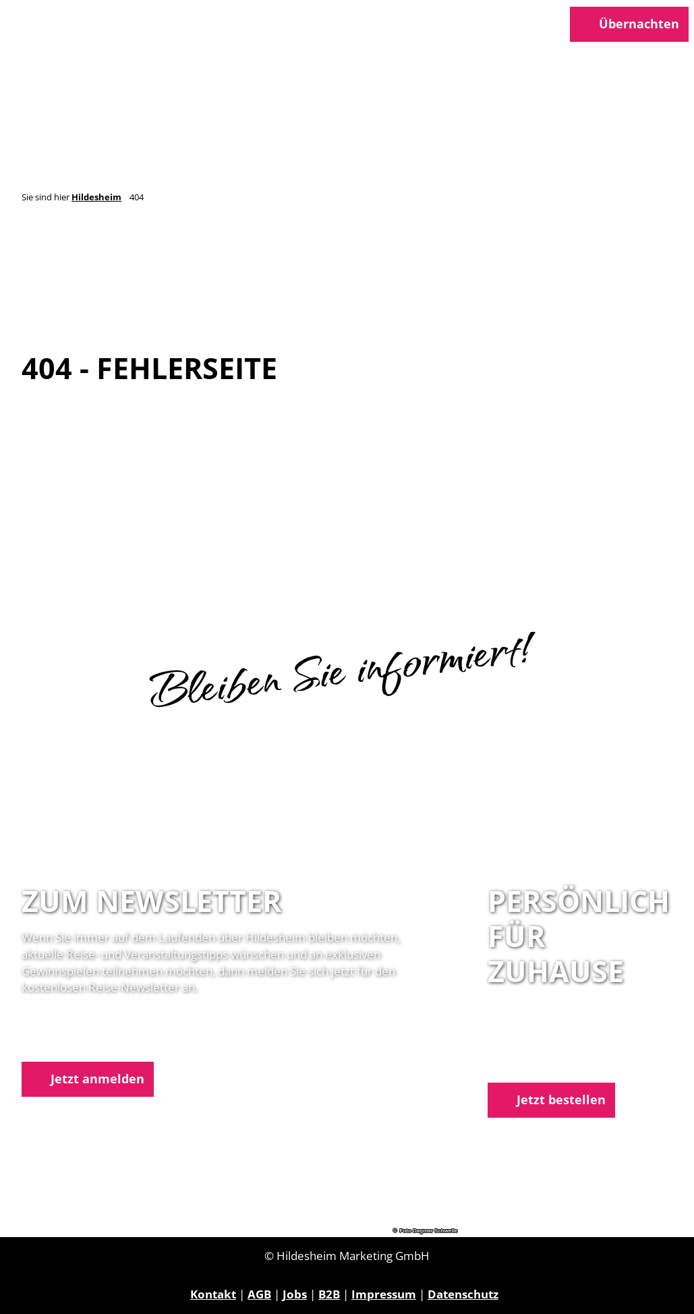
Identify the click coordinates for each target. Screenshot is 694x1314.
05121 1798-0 (548, 1046)
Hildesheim (96, 197)
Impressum (383, 1294)
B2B (329, 1294)
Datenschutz (463, 1294)
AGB (259, 1294)
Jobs (295, 1294)
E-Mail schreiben (534, 1062)
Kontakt (213, 1294)
